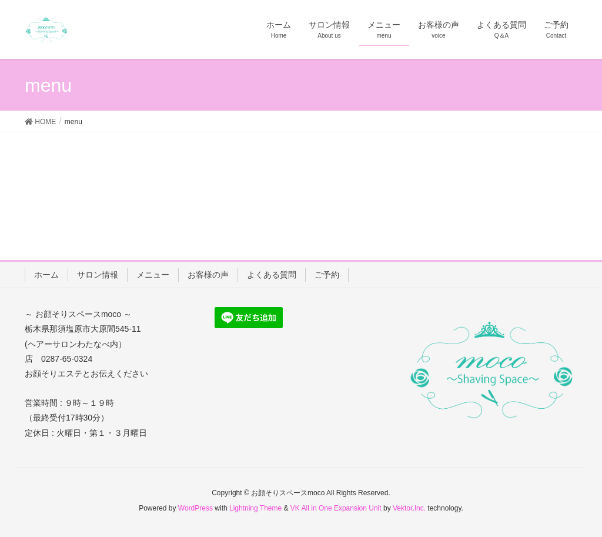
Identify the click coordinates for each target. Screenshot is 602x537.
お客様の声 (208, 274)
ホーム (46, 274)
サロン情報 (97, 274)
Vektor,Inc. (409, 508)
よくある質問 (271, 274)
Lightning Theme (255, 508)
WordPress (195, 508)
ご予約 (327, 274)
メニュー (152, 274)
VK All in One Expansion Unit (336, 508)
